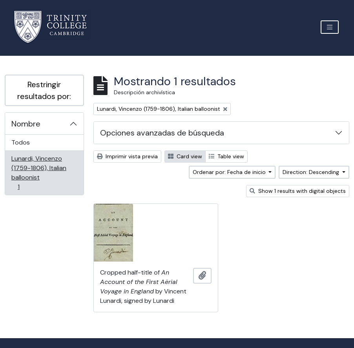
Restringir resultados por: (44, 90)
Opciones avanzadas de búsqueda (162, 133)
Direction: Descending (312, 172)
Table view (226, 156)
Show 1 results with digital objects (298, 190)
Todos (20, 142)
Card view (185, 156)
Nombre (25, 124)
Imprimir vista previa (127, 156)
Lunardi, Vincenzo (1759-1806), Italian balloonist (38, 173)
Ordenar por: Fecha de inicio (230, 172)
